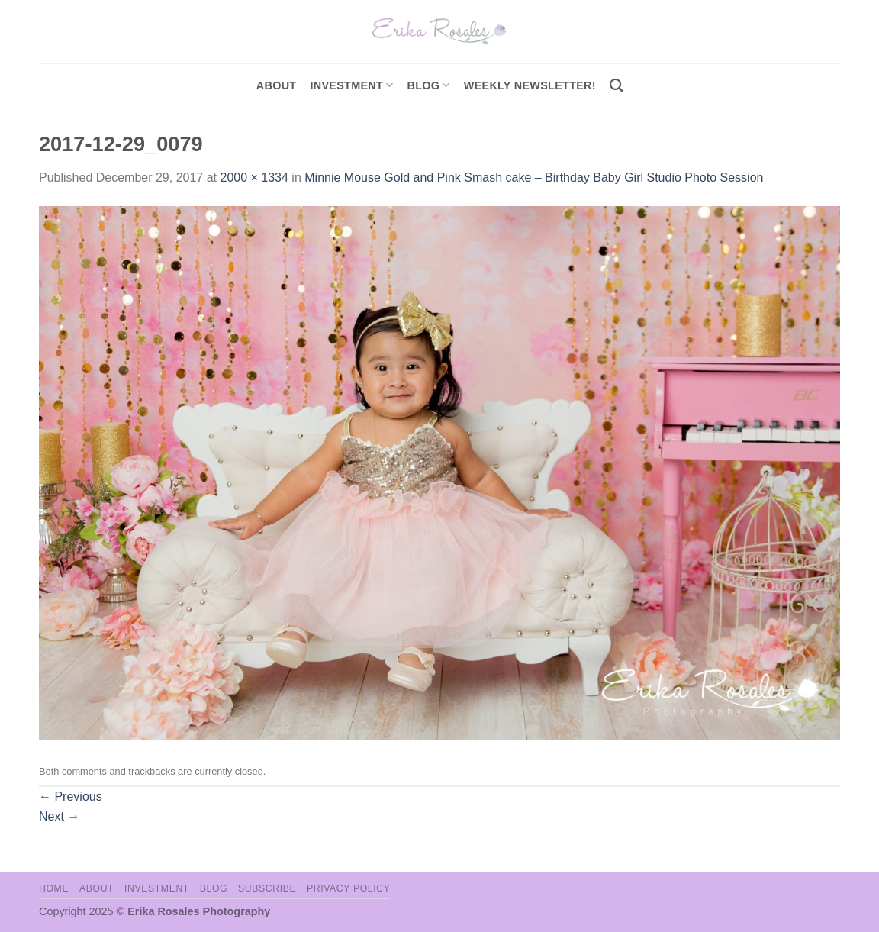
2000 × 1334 (254, 177)
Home (54, 888)
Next (59, 816)
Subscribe (267, 888)
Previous (70, 796)
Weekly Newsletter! (530, 85)
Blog (428, 85)
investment (351, 85)
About (276, 85)
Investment (156, 888)
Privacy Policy (348, 888)
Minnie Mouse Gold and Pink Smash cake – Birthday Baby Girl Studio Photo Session (533, 177)
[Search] (616, 86)
